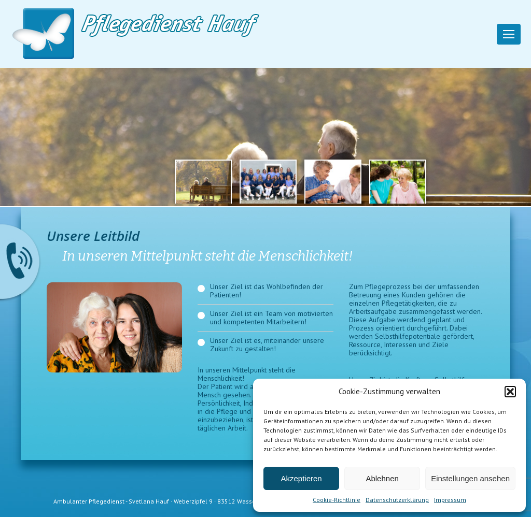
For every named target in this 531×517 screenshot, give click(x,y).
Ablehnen (382, 478)
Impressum (450, 500)
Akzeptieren (301, 478)
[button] (510, 391)
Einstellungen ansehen (470, 478)
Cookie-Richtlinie (336, 500)
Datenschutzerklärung (397, 500)
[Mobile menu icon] (509, 34)
